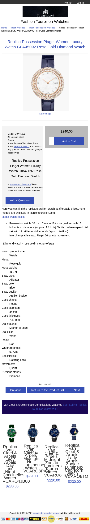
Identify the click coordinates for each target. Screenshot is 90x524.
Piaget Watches (17, 27)
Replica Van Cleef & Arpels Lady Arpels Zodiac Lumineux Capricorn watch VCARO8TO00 (72, 461)
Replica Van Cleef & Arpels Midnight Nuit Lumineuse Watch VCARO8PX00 (30, 459)
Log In (80, 2)
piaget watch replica (13, 216)
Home (67, 2)
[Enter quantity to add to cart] (51, 141)
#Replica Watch (21, 146)
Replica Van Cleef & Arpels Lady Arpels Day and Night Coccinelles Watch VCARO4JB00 (10, 464)
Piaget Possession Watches (41, 27)
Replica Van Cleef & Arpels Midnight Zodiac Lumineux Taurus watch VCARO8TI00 (51, 461)
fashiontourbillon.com (20, 184)
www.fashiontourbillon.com (46, 513)
